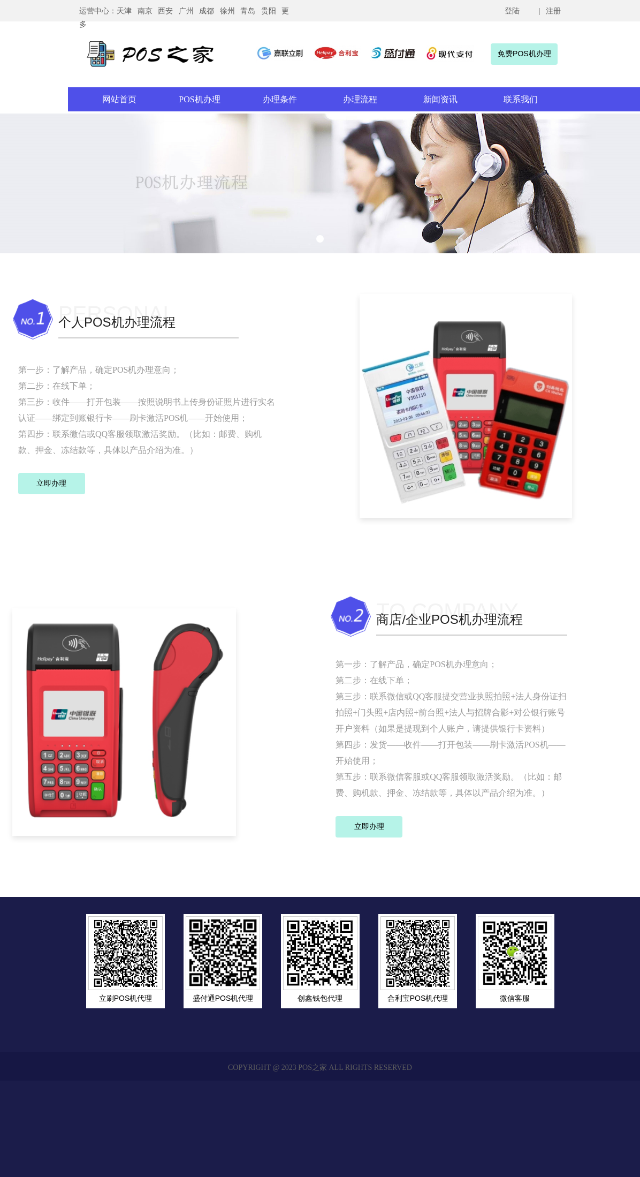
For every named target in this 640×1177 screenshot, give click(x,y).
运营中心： (98, 11)
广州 (186, 11)
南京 (145, 11)
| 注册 (549, 11)
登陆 (512, 11)
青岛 (247, 11)
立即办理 (51, 483)
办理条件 (280, 99)
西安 (165, 11)
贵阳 (268, 11)
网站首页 (119, 99)
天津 (124, 11)
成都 (206, 11)
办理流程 (360, 99)
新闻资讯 (440, 99)
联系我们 (521, 99)
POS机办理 (199, 99)
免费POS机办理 (524, 53)
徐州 (227, 11)
